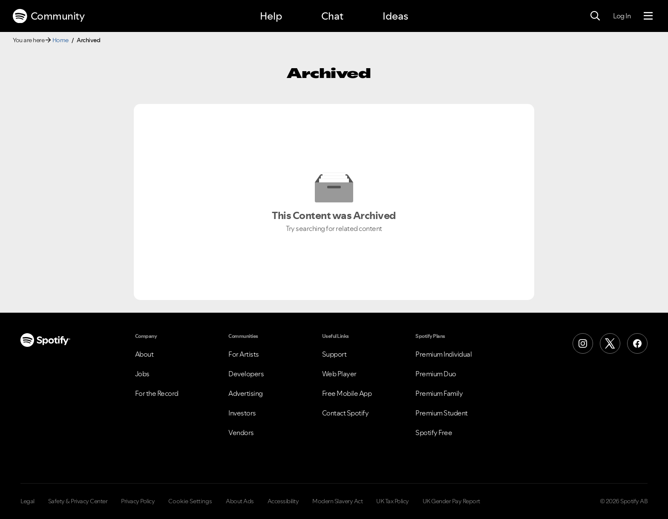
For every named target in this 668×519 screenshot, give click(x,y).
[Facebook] (637, 343)
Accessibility (283, 501)
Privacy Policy (138, 501)
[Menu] (648, 16)
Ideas (395, 16)
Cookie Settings (190, 501)
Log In (622, 15)
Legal (27, 501)
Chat (332, 16)
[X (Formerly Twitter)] (610, 343)
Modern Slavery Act (337, 501)
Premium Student (441, 413)
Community (48, 16)
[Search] (595, 16)
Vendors (241, 432)
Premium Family (439, 393)
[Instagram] (583, 343)
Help (271, 16)
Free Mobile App (347, 393)
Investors (242, 413)
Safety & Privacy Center (78, 501)
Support (334, 354)
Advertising (245, 393)
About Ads (240, 501)
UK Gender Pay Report (451, 501)
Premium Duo (435, 373)
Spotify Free (433, 432)
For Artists (243, 354)
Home (60, 40)
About (144, 354)
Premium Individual (443, 354)
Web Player (339, 373)
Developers (246, 373)
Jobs (142, 373)
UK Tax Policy (392, 501)
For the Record (157, 393)
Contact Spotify (345, 413)
